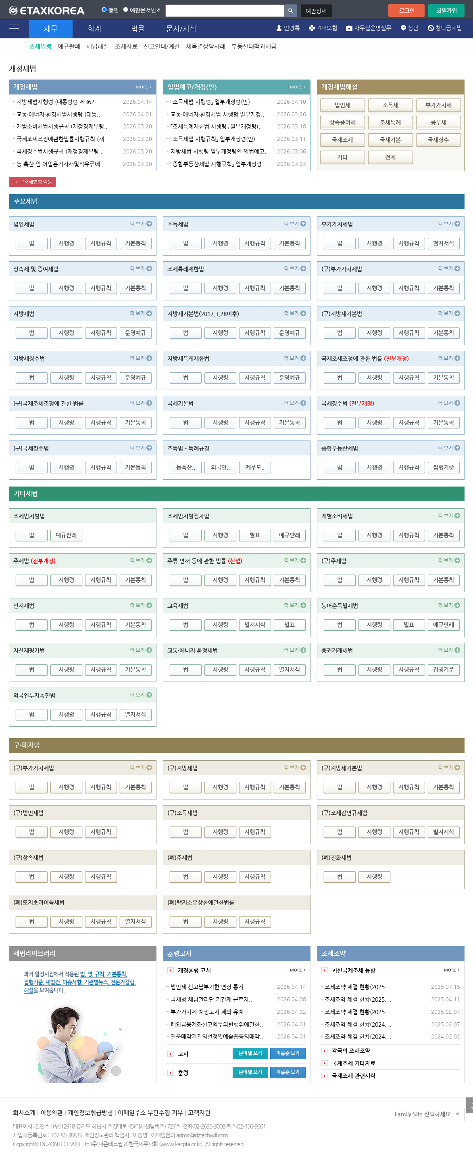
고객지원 (199, 1112)
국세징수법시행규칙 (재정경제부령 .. (60, 151)
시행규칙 (100, 243)
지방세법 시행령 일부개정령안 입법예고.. (219, 151)
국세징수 (438, 139)
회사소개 (24, 1112)
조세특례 (390, 122)
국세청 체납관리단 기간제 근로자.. (211, 999)
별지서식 (443, 243)
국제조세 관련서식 (353, 1075)
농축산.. (185, 467)
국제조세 (342, 139)
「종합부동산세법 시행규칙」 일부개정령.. (218, 164)
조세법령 (40, 46)
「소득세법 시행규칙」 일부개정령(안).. (214, 139)
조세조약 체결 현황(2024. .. (358, 1024)
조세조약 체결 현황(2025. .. (358, 987)
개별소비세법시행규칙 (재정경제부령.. (62, 126)
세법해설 (97, 46)
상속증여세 (342, 122)
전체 (390, 157)
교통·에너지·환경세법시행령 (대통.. (58, 114)
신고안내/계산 (162, 46)
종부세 (438, 122)
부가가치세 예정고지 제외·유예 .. (209, 1012)
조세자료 (126, 46)
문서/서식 (181, 28)
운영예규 (135, 332)
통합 (113, 10)
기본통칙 (135, 243)
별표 (255, 535)
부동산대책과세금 (254, 46)
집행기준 (443, 467)
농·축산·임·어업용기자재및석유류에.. (60, 164)
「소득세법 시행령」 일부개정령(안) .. (213, 102)
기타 (342, 157)
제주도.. (255, 467)
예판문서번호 (145, 10)
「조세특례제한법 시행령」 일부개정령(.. (216, 126)
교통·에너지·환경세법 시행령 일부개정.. (217, 114)
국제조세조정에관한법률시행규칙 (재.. (62, 139)
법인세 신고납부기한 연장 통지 (207, 987)
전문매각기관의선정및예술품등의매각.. (217, 1036)
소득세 (390, 105)
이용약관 (51, 1112)
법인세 (342, 105)
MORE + (144, 87)
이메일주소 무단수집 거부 (150, 1112)
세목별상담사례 (205, 46)
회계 (94, 28)
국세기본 (390, 139)
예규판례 (69, 46)
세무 (51, 28)
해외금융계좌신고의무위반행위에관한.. (217, 1024)
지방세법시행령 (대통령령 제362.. (57, 102)
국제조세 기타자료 (353, 1063)
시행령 (66, 243)
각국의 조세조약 (351, 1050)
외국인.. (220, 467)
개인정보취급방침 (90, 1112)
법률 (138, 28)
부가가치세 (438, 105)
